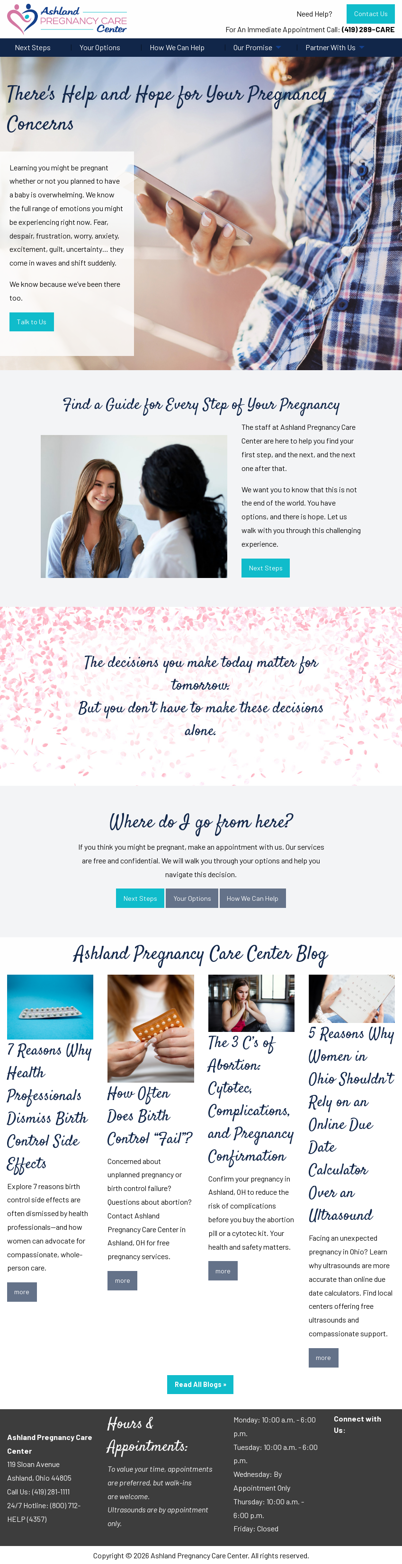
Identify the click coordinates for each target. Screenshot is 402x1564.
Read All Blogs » (200, 1384)
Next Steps (33, 47)
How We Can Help (177, 47)
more (21, 1292)
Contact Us (371, 13)
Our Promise (252, 47)
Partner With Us (330, 47)
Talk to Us (31, 322)
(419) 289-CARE (368, 29)
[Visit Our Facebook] (341, 1448)
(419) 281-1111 (51, 1491)
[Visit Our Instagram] (371, 1448)
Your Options (100, 47)
